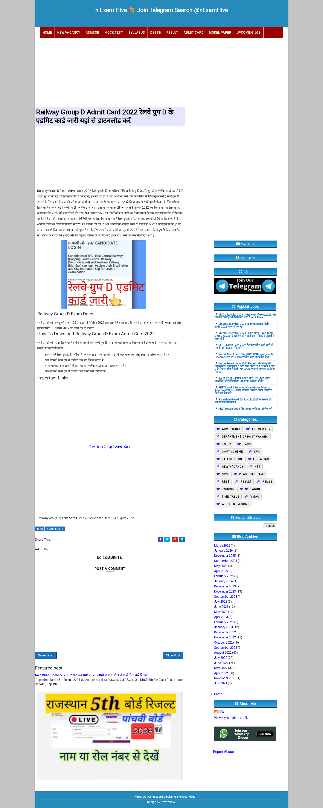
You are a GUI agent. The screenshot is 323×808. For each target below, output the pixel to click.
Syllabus (136, 32)
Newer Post (46, 655)
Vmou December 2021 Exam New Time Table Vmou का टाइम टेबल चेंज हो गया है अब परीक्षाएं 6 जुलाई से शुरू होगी (244, 335)
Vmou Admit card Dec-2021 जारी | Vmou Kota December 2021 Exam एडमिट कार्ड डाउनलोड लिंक (244, 356)
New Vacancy (68, 32)
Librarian (261, 459)
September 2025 (225, 561)
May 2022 (220, 668)
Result (172, 32)
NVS (225, 474)
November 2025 (225, 555)
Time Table (230, 496)
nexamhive (168, 802)
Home (47, 32)
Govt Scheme (232, 451)
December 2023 (225, 586)
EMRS (247, 444)
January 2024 (223, 581)
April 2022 (221, 673)
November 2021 (225, 678)
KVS (257, 451)
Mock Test (114, 32)
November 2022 (225, 637)
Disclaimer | (170, 796)
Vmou (254, 496)
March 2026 (222, 545)
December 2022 (225, 632)
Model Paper (220, 32)
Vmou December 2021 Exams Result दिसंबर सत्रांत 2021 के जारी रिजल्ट (242, 325)
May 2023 (220, 612)
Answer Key (260, 429)
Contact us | (155, 796)
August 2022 (223, 652)
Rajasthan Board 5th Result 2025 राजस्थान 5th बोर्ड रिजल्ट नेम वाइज (243, 401)
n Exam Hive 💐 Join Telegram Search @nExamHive (161, 10)
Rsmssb (228, 489)
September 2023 (225, 596)
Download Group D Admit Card (110, 446)
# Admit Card (55, 528)
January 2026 (223, 550)
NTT (258, 466)
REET (225, 481)
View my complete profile (231, 717)
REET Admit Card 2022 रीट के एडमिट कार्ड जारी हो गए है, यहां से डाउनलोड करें (244, 346)
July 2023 (220, 601)
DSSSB (155, 32)
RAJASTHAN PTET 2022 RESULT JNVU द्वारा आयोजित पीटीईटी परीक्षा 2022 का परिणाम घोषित (242, 380)
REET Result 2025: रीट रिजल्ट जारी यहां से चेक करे (245, 408)
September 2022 (225, 647)
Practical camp (252, 474)
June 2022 (221, 663)
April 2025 (221, 571)
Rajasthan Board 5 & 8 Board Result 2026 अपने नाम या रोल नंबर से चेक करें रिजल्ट (91, 675)
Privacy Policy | (187, 796)
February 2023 (224, 622)
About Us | (141, 796)
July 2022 (220, 657)
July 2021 (220, 683)
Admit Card (194, 32)
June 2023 (221, 606)
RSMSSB (92, 32)
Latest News (232, 459)
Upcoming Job (249, 32)
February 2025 (224, 576)
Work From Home (236, 504)
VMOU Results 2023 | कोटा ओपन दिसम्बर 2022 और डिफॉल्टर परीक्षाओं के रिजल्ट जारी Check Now (245, 316)
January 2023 (223, 627)
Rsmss (267, 481)
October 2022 (223, 642)
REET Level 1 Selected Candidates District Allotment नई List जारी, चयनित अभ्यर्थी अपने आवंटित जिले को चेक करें (243, 390)
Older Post (173, 655)
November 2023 (225, 591)
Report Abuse (223, 752)
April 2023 (221, 617)
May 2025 (220, 566)
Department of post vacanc (245, 436)
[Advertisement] (161, 71)
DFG (221, 712)
